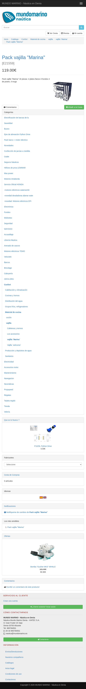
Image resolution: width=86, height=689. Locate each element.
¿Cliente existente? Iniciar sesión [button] (43, 607)
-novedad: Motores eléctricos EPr (17, 201)
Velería (7, 412)
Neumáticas (9, 384)
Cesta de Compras (12, 475)
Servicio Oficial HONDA (14, 184)
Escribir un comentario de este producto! (22, 587)
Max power (8, 173)
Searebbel (8, 123)
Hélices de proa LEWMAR (15, 168)
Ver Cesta (52, 33)
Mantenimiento (10, 373)
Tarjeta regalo (9, 401)
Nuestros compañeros (14, 657)
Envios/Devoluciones (13, 652)
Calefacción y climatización (15, 290)
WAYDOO (8, 229)
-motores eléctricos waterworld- (17, 190)
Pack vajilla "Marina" (15, 527)
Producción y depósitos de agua (17, 351)
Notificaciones (10, 506)
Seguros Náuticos (11, 162)
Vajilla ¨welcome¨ (12, 345)
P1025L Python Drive (43, 446)
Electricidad (9, 362)
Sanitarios (8, 356)
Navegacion (9, 378)
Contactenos (10, 679)
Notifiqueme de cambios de (26, 512)
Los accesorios (12, 334)
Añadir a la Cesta (74, 107)
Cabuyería (8, 273)
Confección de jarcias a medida (17, 151)
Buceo (6, 129)
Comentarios (10, 107)
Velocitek (7, 257)
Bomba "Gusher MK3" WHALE (42, 567)
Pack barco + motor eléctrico (16, 140)
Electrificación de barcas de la (16, 118)
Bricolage (8, 268)
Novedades (8, 145)
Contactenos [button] (43, 639)
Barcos (7, 262)
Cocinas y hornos (11, 295)
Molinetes (8, 218)
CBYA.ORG (9, 279)
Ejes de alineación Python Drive (17, 134)
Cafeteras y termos (13, 328)
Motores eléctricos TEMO (14, 251)
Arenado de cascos (12, 246)
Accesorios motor (11, 367)
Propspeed (8, 389)
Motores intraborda (12, 179)
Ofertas (7, 536)
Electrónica (8, 207)
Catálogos (9, 663)
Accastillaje (8, 234)
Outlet (6, 157)
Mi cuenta (77, 33)
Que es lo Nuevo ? (11, 420)
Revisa (65, 33)
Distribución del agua (13, 301)
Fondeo (7, 212)
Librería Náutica (10, 240)
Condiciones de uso (13, 674)
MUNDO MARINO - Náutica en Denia (21, 3)
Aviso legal (9, 668)
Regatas (7, 395)
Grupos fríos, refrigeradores (16, 307)
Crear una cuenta (10, 601)
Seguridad (8, 223)
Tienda (7, 406)
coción (7, 317)
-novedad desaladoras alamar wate (18, 196)
